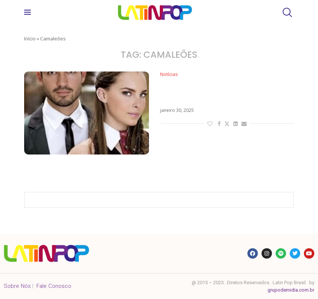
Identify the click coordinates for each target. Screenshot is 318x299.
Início (30, 38)
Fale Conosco (53, 286)
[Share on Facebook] (219, 123)
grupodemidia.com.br (290, 290)
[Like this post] (209, 123)
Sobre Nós (17, 286)
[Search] (286, 12)
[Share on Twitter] (227, 123)
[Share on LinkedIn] (235, 123)
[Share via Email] (244, 123)
